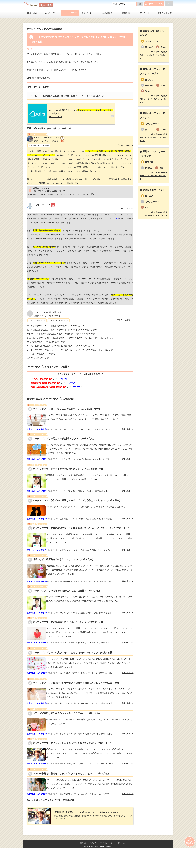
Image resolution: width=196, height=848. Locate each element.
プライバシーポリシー (107, 839)
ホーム (74, 839)
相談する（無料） (154, 4)
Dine (117, 217)
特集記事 (126, 13)
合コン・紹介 (51, 13)
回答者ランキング (164, 13)
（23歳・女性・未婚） (48, 310)
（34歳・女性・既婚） (47, 136)
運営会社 (83, 839)
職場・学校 (32, 13)
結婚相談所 (107, 13)
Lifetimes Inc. (95, 842)
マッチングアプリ (70, 13)
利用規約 (93, 839)
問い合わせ (122, 839)
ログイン (169, 4)
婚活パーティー (89, 13)
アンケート (145, 13)
